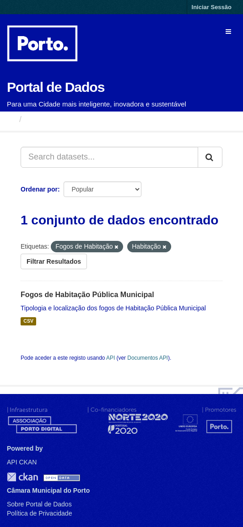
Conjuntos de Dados (66, 119)
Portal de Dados (55, 87)
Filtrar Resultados (54, 261)
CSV (28, 321)
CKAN (22, 477)
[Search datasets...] (109, 157)
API (110, 358)
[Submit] (210, 157)
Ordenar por (39, 189)
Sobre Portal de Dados (39, 504)
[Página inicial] (11, 119)
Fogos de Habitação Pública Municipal (87, 294)
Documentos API (147, 358)
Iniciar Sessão (212, 7)
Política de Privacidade (39, 513)
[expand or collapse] (228, 31)
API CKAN (22, 462)
